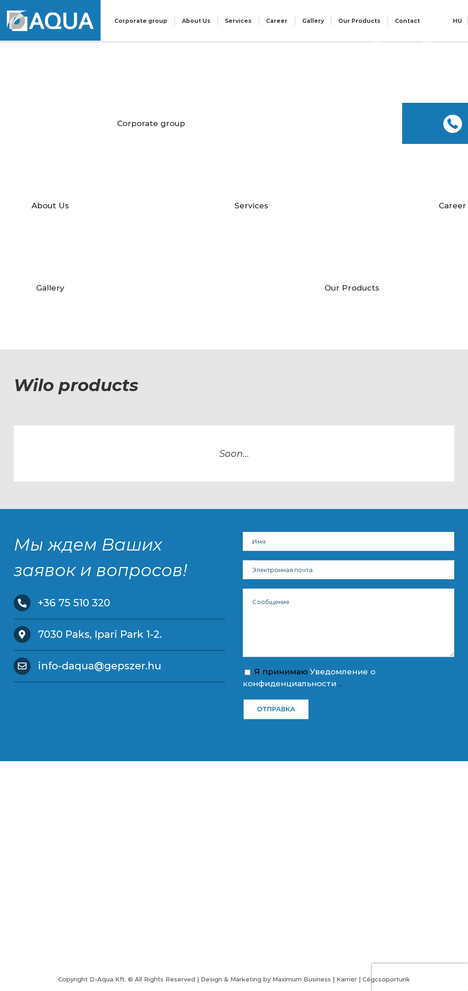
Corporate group (140, 20)
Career (276, 20)
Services (238, 20)
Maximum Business (301, 979)
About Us (196, 20)
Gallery (313, 20)
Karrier (346, 979)
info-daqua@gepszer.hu (99, 666)
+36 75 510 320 (74, 603)
